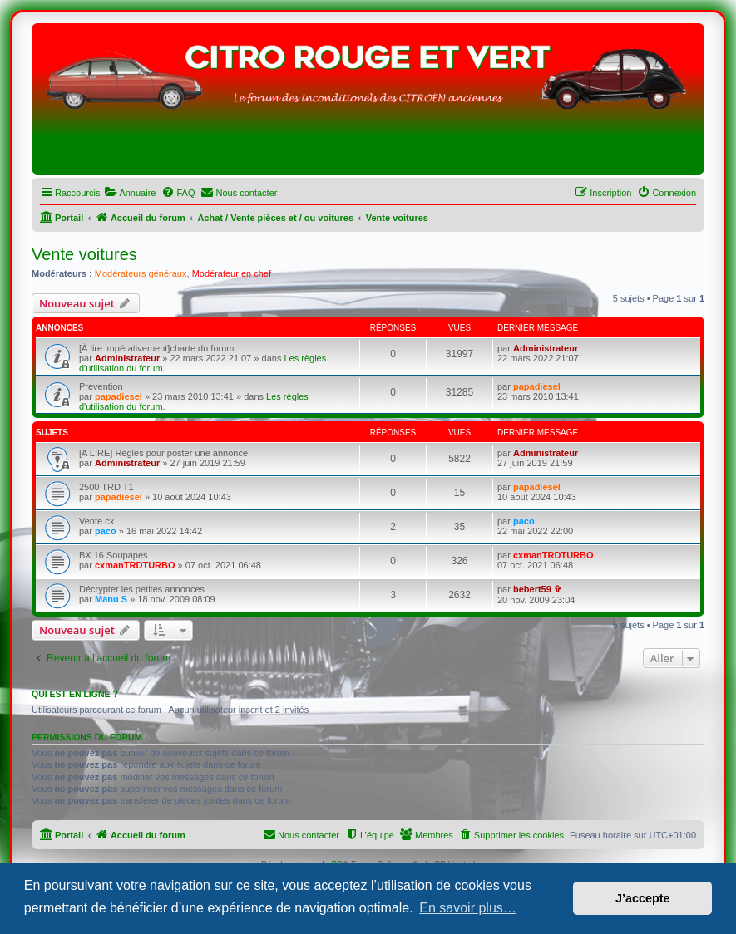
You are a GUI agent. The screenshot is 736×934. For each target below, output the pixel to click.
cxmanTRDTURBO (135, 565)
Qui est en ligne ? (75, 694)
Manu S (111, 599)
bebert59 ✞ (537, 589)
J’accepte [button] (642, 898)
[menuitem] (130, 193)
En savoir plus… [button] (467, 908)
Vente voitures (84, 254)
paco (105, 531)
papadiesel (118, 396)
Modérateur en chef (231, 273)
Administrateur (127, 358)
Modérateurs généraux (141, 273)
